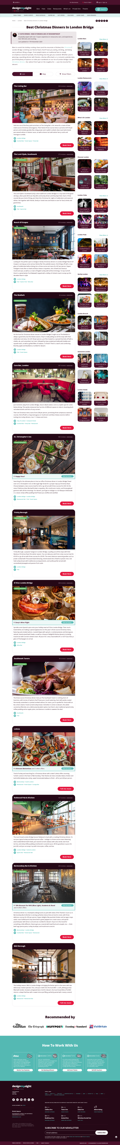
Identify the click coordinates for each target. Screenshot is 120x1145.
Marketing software (66, 1120)
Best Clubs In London (101, 226)
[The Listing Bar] (43, 106)
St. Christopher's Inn (22, 437)
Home (13, 20)
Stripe (24, 1105)
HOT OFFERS (61, 15)
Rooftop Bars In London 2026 (85, 54)
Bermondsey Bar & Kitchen (25, 866)
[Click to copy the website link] (107, 21)
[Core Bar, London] (43, 385)
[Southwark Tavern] (43, 679)
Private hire (76, 9)
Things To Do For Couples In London (84, 149)
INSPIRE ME (51, 15)
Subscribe (101, 1132)
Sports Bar (23, 209)
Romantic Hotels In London (101, 403)
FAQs (97, 1093)
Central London (31, 850)
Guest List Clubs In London (101, 210)
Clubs (49, 9)
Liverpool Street (31, 421)
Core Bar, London (21, 365)
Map (43, 74)
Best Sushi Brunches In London (84, 327)
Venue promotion (98, 1111)
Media (102, 1093)
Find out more (67, 476)
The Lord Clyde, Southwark (25, 154)
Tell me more (65, 789)
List (22, 74)
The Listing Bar (20, 86)
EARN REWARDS (91, 15)
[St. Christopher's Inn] (43, 457)
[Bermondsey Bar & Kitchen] (43, 886)
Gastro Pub (23, 282)
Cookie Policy (48, 1094)
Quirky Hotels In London (85, 403)
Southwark (20, 206)
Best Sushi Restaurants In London (84, 109)
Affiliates (59, 1093)
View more (102, 39)
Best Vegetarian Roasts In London (101, 266)
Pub (18, 209)
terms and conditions (74, 1136)
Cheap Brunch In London (101, 327)
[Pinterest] (21, 1099)
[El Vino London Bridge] (43, 603)
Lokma (17, 729)
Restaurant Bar (21, 499)
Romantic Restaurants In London (101, 109)
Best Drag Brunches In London (84, 343)
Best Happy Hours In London (101, 54)
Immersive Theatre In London (101, 381)
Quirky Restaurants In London (84, 93)
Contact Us (90, 1093)
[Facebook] (13, 1099)
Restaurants (57, 9)
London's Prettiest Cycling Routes (101, 187)
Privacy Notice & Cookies (28, 1143)
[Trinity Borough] (43, 532)
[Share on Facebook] (97, 21)
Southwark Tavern (22, 658)
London (20, 20)
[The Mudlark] (43, 315)
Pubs (43, 9)
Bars (38, 9)
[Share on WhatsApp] (104, 21)
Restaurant (34, 423)
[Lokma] (43, 749)
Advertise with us (68, 1093)
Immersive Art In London (101, 365)
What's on (67, 9)
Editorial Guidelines (59, 1094)
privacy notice (86, 1136)
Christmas (67, 47)
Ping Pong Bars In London (84, 289)
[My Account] (101, 2)
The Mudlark (19, 295)
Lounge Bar (35, 784)
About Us (52, 1093)
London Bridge (21, 138)
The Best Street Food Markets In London (85, 305)
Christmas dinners (18, 62)
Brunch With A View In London (101, 343)
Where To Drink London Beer (101, 250)
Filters (65, 74)
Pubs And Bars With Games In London (84, 266)
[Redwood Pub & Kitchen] (43, 818)
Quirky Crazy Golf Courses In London (101, 305)
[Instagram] (17, 1099)
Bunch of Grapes (21, 222)
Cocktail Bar (20, 141)
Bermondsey (21, 782)
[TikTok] (32, 1099)
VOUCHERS (71, 15)
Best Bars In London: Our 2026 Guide (101, 70)
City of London (21, 421)
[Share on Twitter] (99, 21)
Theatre (85, 9)
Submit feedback (45, 1143)
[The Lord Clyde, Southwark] (43, 174)
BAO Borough (19, 946)
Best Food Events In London (84, 133)
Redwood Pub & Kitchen (24, 798)
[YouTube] (25, 1099)
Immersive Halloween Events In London (84, 365)
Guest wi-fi (80, 1120)
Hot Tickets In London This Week (101, 133)
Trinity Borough (20, 512)
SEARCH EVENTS (28, 15)
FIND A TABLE (17, 15)
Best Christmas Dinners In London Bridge (35, 20)
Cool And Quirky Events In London (101, 149)
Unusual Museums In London (84, 171)
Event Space (28, 141)
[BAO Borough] (43, 966)
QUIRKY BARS (80, 15)
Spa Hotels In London (101, 419)
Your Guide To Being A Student (85, 210)
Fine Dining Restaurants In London (101, 93)
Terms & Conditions (16, 1143)
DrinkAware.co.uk (16, 1117)
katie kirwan (40, 34)
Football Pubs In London (85, 250)
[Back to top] (116, 1137)
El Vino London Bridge (23, 583)
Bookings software (50, 1111)
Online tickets (64, 1111)
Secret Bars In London (84, 70)
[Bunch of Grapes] (43, 242)
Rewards (78, 1093)
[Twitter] (29, 1099)
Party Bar (35, 141)
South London (29, 782)
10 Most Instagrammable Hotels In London (84, 419)
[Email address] (70, 1133)
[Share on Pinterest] (102, 21)
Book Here (67, 145)
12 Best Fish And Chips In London (101, 171)
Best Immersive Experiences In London (101, 289)
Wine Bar (30, 282)
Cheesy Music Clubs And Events (84, 226)
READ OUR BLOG (40, 15)
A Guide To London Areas (84, 187)
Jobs (84, 1093)
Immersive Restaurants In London (84, 381)
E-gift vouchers (81, 1111)
